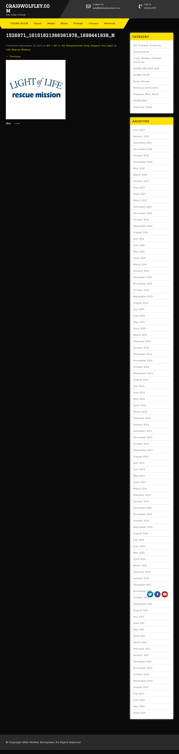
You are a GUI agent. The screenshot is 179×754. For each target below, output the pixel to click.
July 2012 (138, 539)
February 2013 (142, 495)
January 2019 (141, 136)
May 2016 (139, 251)
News (64, 23)
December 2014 (142, 354)
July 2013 (138, 463)
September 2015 (143, 296)
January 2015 (141, 347)
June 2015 (139, 315)
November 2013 (142, 437)
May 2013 (139, 475)
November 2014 (142, 360)
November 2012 (142, 514)
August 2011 (140, 610)
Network (109, 23)
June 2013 (139, 469)
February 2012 (142, 572)
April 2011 (139, 636)
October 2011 (141, 597)
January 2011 (141, 655)
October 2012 (141, 520)
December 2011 (142, 584)
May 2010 (139, 706)
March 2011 (140, 642)
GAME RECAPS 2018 (146, 68)
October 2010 (141, 674)
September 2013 (143, 450)
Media (51, 23)
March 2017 (140, 200)
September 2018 (142, 162)
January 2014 (141, 424)
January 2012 (141, 578)
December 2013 (142, 431)
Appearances (141, 51)
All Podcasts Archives (147, 45)
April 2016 (139, 258)
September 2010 (143, 680)
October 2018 (141, 155)
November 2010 (142, 668)
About (37, 23)
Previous (13, 56)
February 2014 (142, 418)
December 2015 (142, 277)
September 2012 (143, 527)
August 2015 (140, 302)
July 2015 (138, 309)
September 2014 (143, 373)
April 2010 (139, 712)
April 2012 (139, 559)
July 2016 (138, 238)
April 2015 (139, 328)
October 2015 (141, 290)
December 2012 (142, 507)
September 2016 (142, 226)
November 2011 (142, 591)
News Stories (141, 81)
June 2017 (139, 187)
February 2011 (141, 648)
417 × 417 (51, 45)
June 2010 (139, 700)
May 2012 (139, 552)
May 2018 (139, 168)
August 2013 (140, 456)
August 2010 (140, 687)
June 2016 (139, 245)
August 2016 (140, 232)
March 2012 (140, 565)
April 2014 (139, 405)
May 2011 (138, 629)
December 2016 (142, 206)
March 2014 (140, 411)
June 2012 (139, 546)
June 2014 (139, 392)
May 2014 (139, 399)
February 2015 (142, 341)
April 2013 (139, 482)
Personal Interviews (145, 87)
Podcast (78, 23)
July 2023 (139, 130)
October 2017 (141, 181)
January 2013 (141, 501)
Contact (93, 23)
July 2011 (138, 616)
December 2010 (142, 661)
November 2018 (142, 149)
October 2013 (141, 443)
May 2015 (139, 322)
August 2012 (140, 533)
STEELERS (140, 100)
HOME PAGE (141, 75)
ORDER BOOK (19, 23)
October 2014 (141, 367)
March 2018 (140, 174)
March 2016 (140, 264)
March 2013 (140, 488)
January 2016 (141, 270)
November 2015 (142, 283)
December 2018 (142, 142)
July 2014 (138, 386)
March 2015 (140, 335)
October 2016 (141, 219)
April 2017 (139, 194)
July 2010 (138, 693)
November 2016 (142, 213)
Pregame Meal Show (146, 94)
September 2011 (142, 604)
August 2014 (140, 379)
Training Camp (142, 107)
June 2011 (138, 623)
